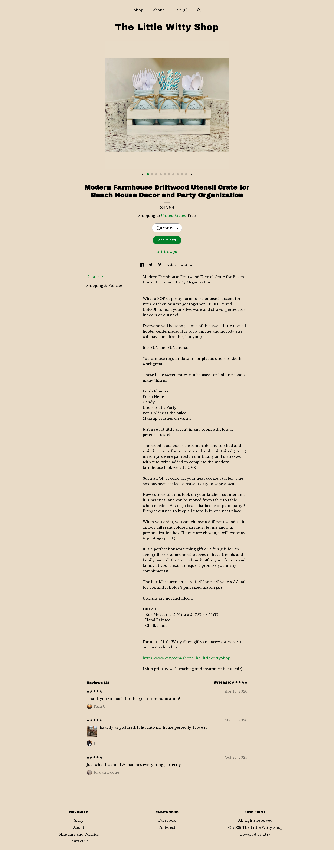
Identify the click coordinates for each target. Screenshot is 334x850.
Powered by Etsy (255, 834)
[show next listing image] (191, 174)
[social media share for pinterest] (160, 265)
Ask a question (180, 265)
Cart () (181, 10)
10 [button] (186, 174)
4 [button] (161, 174)
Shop (138, 10)
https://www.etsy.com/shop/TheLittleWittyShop (186, 658)
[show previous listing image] (142, 174)
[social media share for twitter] (151, 265)
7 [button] (173, 174)
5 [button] (165, 174)
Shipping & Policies (104, 285)
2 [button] (152, 174)
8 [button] (178, 174)
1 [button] (148, 174)
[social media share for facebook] (142, 265)
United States (173, 215)
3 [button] (156, 174)
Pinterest (166, 827)
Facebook (167, 820)
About (158, 10)
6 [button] (169, 174)
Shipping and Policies (79, 834)
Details (94, 277)
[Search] (198, 10)
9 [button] (182, 174)
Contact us (79, 841)
